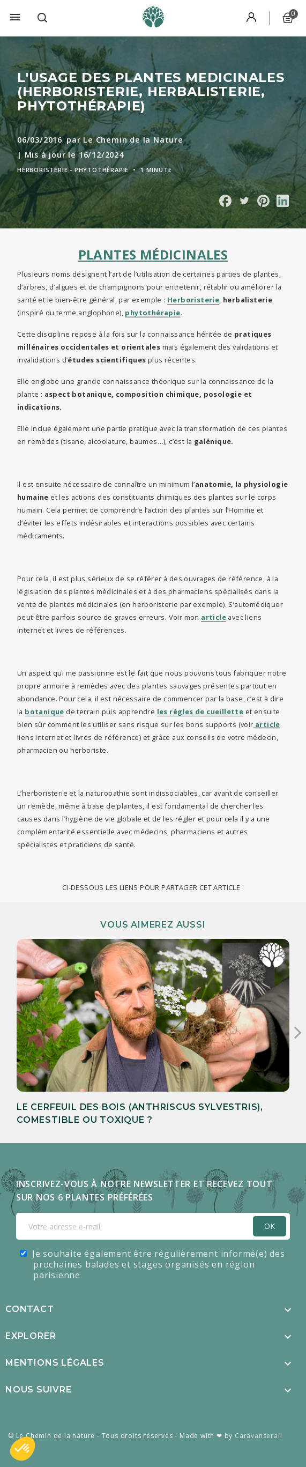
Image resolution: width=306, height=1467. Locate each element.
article (267, 724)
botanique (44, 711)
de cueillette (219, 711)
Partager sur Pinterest (263, 201)
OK (269, 1226)
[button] (22, 1449)
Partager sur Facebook (225, 201)
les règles (176, 711)
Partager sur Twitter (244, 201)
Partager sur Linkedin (283, 201)
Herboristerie (193, 300)
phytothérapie (152, 312)
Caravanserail (258, 1435)
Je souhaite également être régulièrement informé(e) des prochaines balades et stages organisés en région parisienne (158, 1264)
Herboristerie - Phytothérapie (73, 170)
